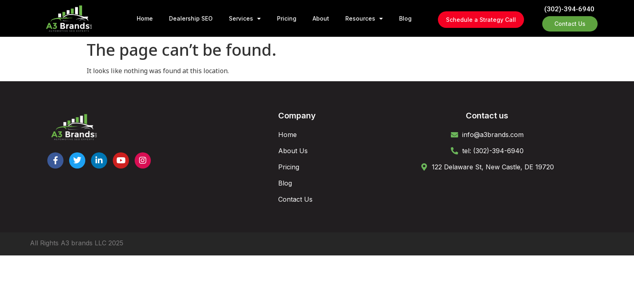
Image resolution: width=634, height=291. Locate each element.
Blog (405, 18)
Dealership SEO (191, 18)
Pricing (286, 18)
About (321, 18)
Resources (364, 18)
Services (245, 18)
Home (145, 18)
